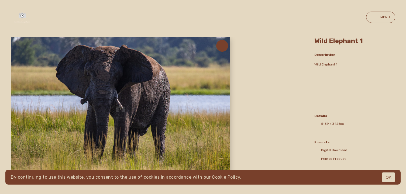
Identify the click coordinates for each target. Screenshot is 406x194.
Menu (380, 17)
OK (388, 177)
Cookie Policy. (226, 177)
